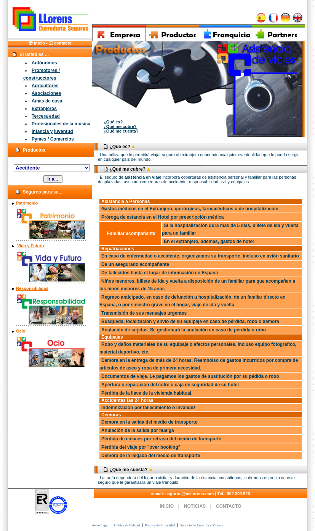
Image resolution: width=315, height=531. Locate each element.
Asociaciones (46, 93)
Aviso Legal (100, 525)
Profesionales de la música (61, 123)
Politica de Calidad (126, 525)
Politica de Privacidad (160, 525)
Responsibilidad (32, 288)
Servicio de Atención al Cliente (201, 525)
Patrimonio (27, 203)
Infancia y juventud (52, 131)
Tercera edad (46, 116)
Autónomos (44, 63)
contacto (63, 43)
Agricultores (45, 85)
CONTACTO (228, 506)
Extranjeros (44, 108)
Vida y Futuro (30, 245)
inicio (39, 43)
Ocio (20, 331)
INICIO (167, 506)
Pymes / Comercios (53, 139)
